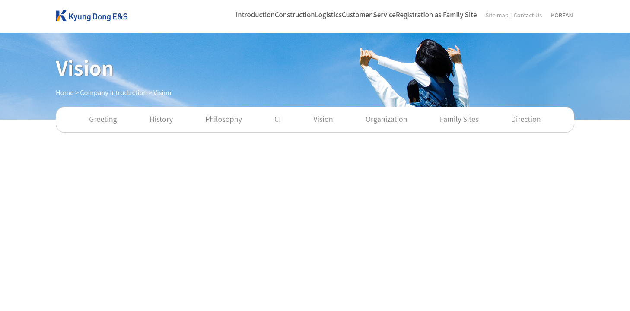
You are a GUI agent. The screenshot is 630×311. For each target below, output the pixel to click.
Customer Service (369, 14)
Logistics (328, 14)
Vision (323, 119)
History (161, 119)
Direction (526, 119)
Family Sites (459, 119)
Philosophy (223, 119)
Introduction (255, 14)
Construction (295, 14)
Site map (497, 15)
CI (277, 119)
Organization (386, 119)
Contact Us (527, 15)
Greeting (103, 119)
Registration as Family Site (436, 14)
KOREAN (562, 15)
